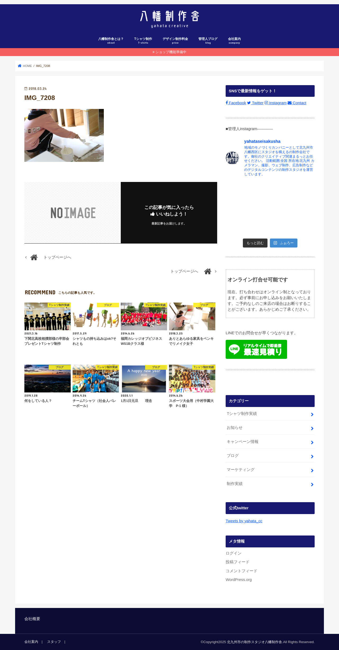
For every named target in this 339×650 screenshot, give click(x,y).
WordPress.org (239, 580)
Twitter (255, 103)
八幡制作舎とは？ (111, 41)
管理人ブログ (207, 41)
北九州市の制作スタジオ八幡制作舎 (254, 642)
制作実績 (235, 484)
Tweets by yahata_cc (244, 521)
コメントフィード (241, 571)
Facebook (236, 103)
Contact (297, 103)
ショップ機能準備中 (170, 52)
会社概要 (32, 619)
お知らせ (235, 427)
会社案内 (234, 41)
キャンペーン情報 (242, 442)
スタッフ (54, 642)
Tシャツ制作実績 (242, 413)
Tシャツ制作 (143, 41)
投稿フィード (237, 562)
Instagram (276, 103)
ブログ (233, 456)
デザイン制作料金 (175, 41)
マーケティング (241, 470)
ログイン (234, 553)
